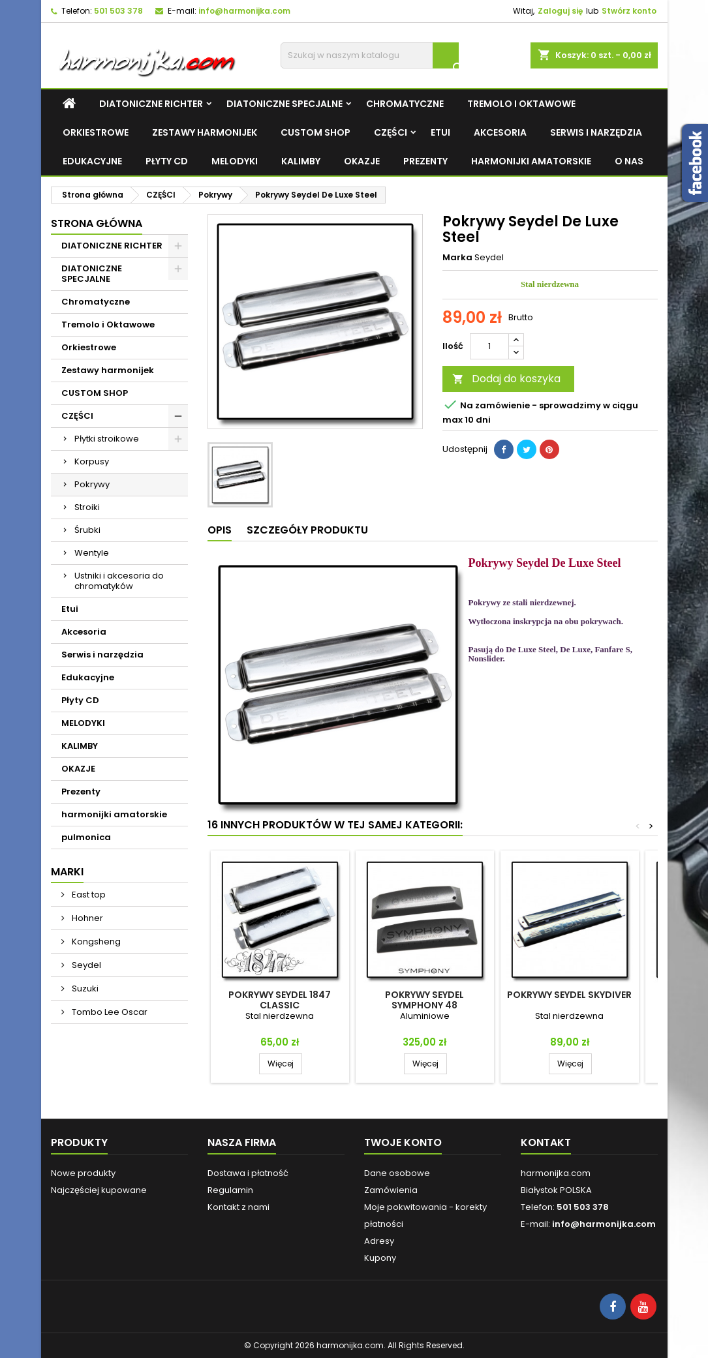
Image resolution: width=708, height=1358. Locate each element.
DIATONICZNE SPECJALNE (284, 103)
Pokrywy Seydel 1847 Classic (279, 1000)
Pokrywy (92, 484)
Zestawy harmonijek (204, 132)
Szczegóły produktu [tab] (307, 529)
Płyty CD (167, 161)
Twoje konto (403, 1142)
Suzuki (84, 988)
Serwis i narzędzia (596, 132)
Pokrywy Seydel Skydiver (569, 994)
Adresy (379, 1241)
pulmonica (86, 837)
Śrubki (87, 530)
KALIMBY (300, 161)
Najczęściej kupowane (99, 1190)
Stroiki (87, 507)
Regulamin (230, 1190)
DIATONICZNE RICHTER (151, 103)
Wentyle (91, 553)
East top (88, 894)
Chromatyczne (405, 103)
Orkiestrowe (96, 132)
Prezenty (425, 161)
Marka (457, 258)
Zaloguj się (560, 10)
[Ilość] (489, 346)
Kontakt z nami (238, 1207)
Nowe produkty (83, 1173)
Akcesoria (500, 132)
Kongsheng (95, 941)
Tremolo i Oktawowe (521, 103)
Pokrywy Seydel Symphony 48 (424, 1000)
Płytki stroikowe (106, 438)
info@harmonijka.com (244, 10)
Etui (440, 132)
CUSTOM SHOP (315, 132)
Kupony (380, 1258)
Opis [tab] (220, 529)
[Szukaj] (370, 55)
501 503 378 (118, 10)
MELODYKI (234, 161)
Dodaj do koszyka (506, 378)
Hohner (86, 918)
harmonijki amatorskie (531, 161)
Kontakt (546, 1142)
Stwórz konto (629, 10)
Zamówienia (391, 1190)
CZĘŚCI (390, 132)
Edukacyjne (92, 161)
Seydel (85, 965)
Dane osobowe (397, 1173)
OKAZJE (362, 161)
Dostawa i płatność (248, 1173)
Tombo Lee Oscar (108, 1012)
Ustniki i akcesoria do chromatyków (119, 580)
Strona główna (96, 223)
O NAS (629, 161)
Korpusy (91, 461)
